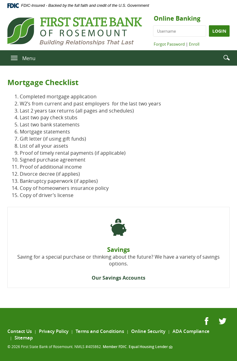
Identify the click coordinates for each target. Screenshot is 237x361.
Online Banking (177, 18)
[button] (226, 57)
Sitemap (24, 337)
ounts (138, 277)
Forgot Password (169, 44)
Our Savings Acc (111, 277)
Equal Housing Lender (151, 346)
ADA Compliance (191, 331)
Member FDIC (115, 346)
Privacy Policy (54, 331)
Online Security (148, 331)
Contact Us (19, 331)
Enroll (194, 44)
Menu (28, 58)
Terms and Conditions (100, 331)
